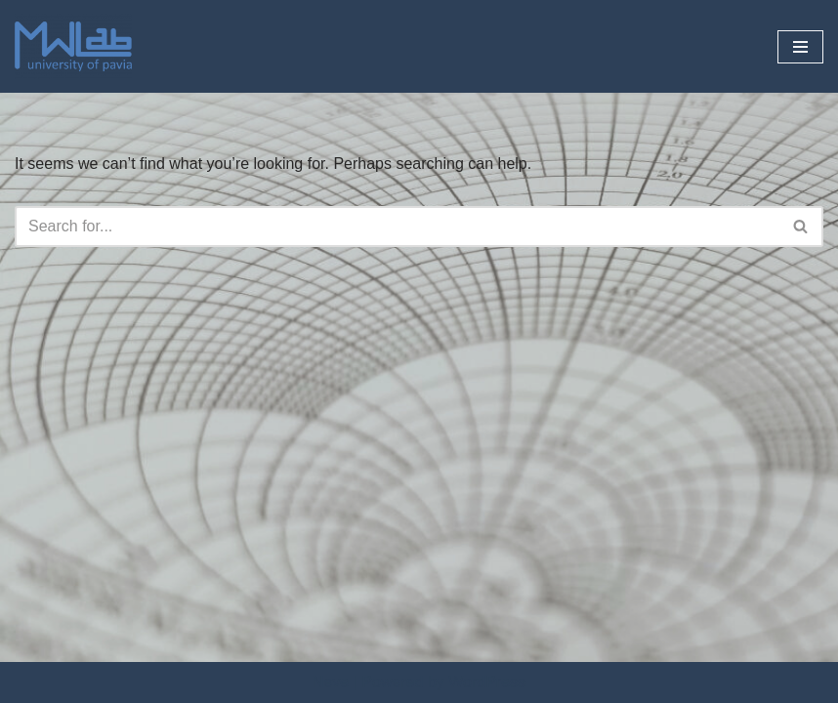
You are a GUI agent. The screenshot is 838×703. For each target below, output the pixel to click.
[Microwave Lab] (73, 46)
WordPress (486, 682)
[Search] (397, 226)
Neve (331, 682)
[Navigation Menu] (800, 46)
